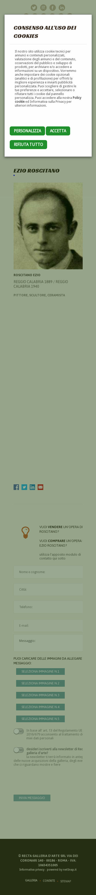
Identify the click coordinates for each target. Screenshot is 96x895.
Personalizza (27, 130)
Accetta (58, 130)
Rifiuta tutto (28, 144)
